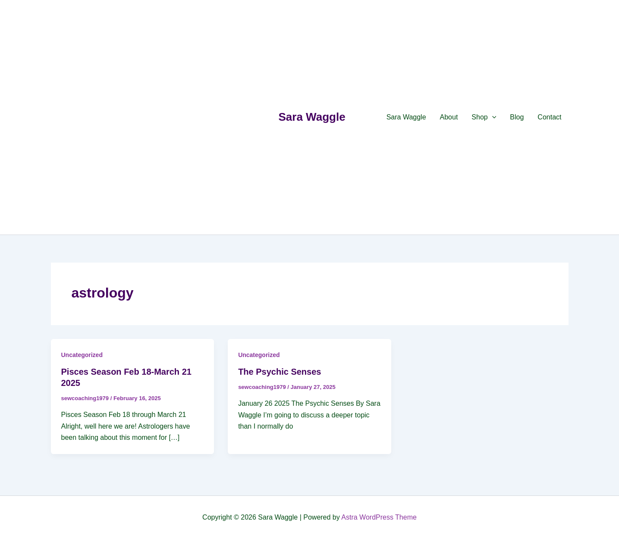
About (449, 117)
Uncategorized (82, 354)
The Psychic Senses (279, 371)
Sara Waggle (312, 116)
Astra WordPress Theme (379, 517)
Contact (549, 117)
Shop (483, 117)
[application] (492, 117)
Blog (517, 117)
